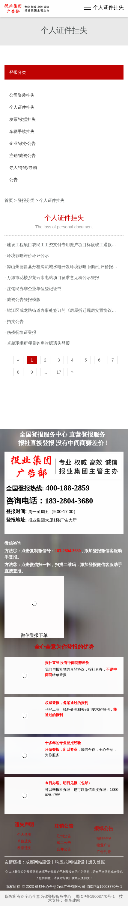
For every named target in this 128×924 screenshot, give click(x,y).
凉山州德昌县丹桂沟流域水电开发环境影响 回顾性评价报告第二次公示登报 (64, 266)
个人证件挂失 (108, 7)
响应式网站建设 (70, 862)
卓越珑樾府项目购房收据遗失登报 (37, 343)
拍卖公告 (14, 321)
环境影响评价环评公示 (26, 255)
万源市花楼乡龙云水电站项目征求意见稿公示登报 (51, 277)
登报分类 (26, 200)
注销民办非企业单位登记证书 (32, 288)
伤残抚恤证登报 (20, 332)
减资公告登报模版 (22, 299)
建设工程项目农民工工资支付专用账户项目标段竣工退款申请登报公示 (64, 244)
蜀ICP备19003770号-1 (95, 896)
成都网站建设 (38, 862)
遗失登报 (96, 862)
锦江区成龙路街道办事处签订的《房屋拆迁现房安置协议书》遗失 (64, 310)
